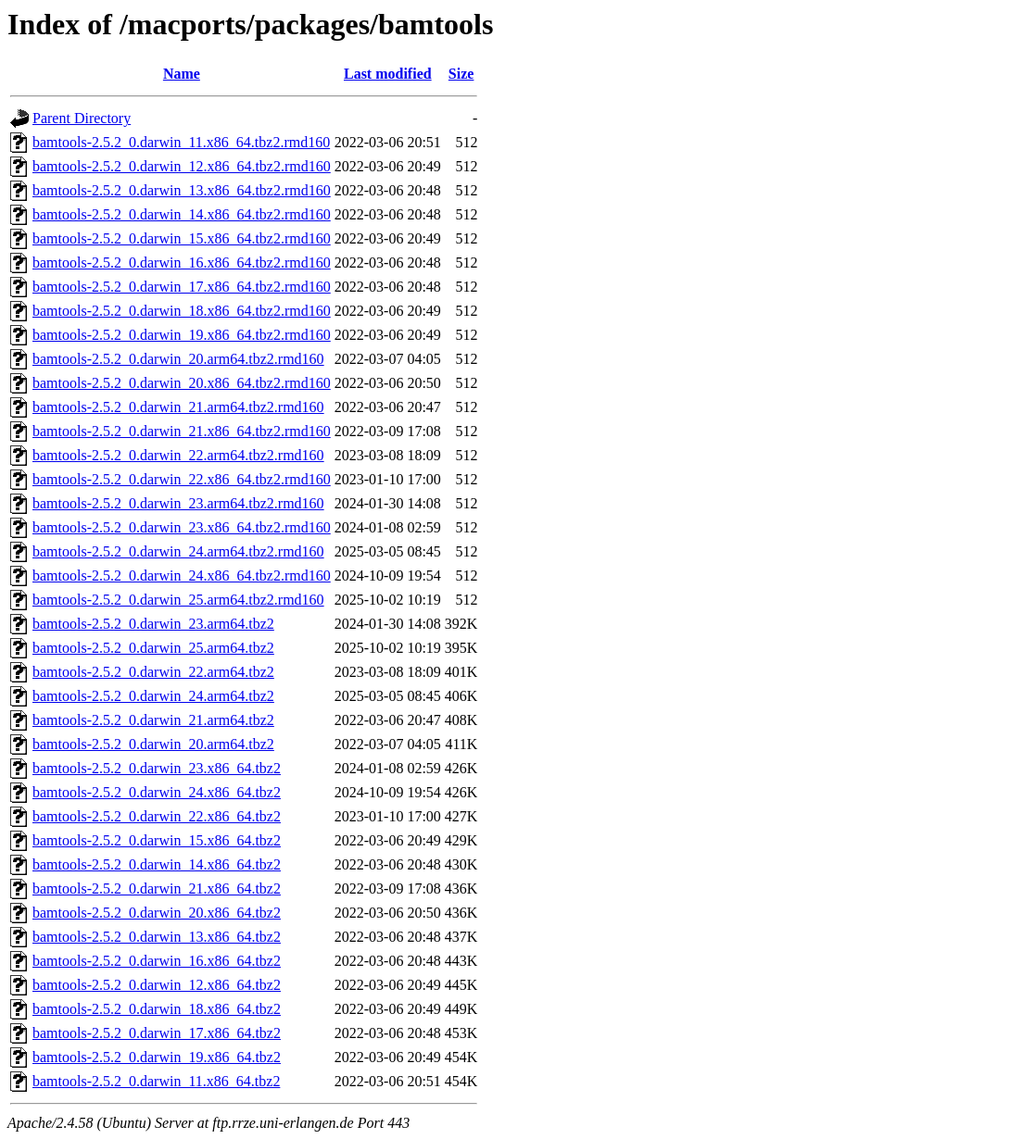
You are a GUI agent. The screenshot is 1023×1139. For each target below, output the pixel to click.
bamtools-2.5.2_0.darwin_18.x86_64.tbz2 (156, 1009)
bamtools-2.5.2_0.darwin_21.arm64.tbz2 (153, 720)
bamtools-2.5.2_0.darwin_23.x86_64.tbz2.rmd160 (181, 527)
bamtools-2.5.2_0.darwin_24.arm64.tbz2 (153, 696)
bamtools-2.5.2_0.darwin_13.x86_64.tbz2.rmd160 (181, 190)
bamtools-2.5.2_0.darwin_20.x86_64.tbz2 (156, 912)
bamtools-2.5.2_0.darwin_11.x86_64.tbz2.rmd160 (181, 142)
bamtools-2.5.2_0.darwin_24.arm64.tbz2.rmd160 (178, 551)
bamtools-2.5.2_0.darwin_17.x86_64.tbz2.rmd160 (181, 286)
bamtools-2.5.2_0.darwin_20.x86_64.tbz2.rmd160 (181, 383)
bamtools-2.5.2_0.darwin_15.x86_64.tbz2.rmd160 (181, 238)
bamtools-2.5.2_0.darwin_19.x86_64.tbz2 (156, 1057)
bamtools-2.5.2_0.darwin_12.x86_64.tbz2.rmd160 (181, 166)
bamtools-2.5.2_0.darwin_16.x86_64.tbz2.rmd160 (181, 262)
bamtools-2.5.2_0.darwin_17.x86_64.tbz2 (156, 1033)
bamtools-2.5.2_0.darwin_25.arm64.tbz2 (153, 648)
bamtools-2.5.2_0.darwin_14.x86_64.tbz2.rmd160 (181, 214)
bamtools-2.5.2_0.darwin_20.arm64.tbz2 (153, 744)
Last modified (388, 73)
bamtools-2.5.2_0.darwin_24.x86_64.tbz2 (156, 792)
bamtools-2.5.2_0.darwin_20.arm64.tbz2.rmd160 (178, 359)
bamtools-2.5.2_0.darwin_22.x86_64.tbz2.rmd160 (181, 479)
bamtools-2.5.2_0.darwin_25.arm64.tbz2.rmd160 (178, 599)
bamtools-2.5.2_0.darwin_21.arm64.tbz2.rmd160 (178, 407)
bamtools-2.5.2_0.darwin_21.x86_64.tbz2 (156, 888)
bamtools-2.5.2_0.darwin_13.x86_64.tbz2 (156, 937)
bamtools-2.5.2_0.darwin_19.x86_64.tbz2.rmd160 (181, 335)
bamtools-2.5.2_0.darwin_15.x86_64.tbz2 (156, 840)
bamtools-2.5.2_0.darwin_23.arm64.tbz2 (153, 624)
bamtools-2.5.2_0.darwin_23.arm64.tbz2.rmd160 (178, 503)
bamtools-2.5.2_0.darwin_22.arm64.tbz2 (153, 672)
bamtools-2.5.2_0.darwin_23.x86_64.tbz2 (156, 768)
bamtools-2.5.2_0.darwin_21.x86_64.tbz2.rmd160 (181, 431)
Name (181, 73)
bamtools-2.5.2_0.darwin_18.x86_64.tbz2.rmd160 (181, 311)
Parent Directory (81, 118)
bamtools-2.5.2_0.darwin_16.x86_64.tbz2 (156, 961)
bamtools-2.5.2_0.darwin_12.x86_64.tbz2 (156, 985)
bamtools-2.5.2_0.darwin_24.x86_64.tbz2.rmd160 (181, 575)
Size (461, 73)
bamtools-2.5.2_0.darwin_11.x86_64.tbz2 (156, 1081)
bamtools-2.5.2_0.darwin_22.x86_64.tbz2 (156, 816)
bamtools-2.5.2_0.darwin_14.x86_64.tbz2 (156, 864)
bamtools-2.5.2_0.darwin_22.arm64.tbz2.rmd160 (178, 455)
